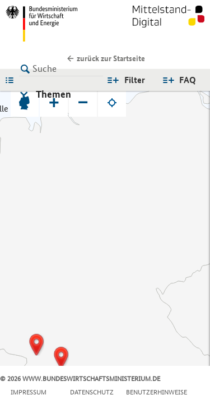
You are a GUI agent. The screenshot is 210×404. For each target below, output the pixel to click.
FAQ (187, 80)
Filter (134, 80)
